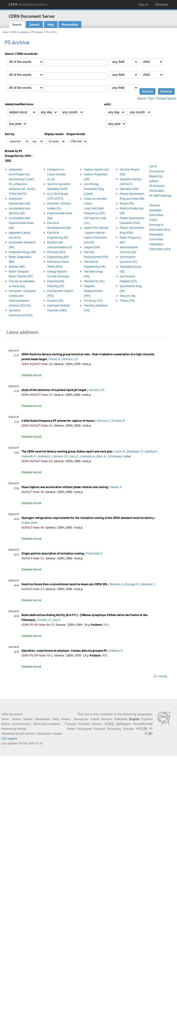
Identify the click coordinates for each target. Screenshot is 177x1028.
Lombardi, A (87, 456)
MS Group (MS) (93, 301)
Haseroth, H (29, 456)
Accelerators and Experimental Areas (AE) (21, 223)
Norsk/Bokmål (143, 724)
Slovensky (114, 729)
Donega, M (132, 584)
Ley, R (56, 620)
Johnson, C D (70, 359)
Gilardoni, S (148, 584)
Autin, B (120, 451)
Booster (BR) (17, 267)
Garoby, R (151, 451)
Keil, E (74, 456)
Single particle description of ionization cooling (53, 553)
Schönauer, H (116, 456)
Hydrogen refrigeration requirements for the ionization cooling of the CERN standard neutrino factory (88, 518)
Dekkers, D (116, 651)
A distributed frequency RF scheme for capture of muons (58, 421)
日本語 (109, 724)
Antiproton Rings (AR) (22, 252)
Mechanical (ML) (94, 281)
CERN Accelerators (20, 32)
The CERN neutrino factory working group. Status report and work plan (67, 451)
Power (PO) (127, 203)
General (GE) (55, 301)
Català (94, 719)
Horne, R (54, 359)
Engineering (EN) (58, 257)
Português (84, 729)
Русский (99, 729)
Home (5, 32)
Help (50, 24)
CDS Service (27, 734)
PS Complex (37, 32)
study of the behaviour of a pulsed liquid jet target (54, 390)
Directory (161, 4)
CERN (28, 4)
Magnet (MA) (92, 247)
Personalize (70, 24)
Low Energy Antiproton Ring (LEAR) (94, 189)
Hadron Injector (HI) (96, 169)
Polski (71, 729)
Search (17, 24)
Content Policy (21, 724)
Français (70, 724)
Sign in (143, 4)
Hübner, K (44, 456)
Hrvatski (84, 724)
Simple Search (166, 98)
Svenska (128, 729)
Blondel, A (116, 584)
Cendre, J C (44, 620)
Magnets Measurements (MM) (93, 291)
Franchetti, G (94, 553)
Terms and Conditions (46, 724)
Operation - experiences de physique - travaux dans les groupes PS (64, 651)
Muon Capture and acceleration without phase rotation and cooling (65, 487)
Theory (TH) (127, 301)
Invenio (21, 729)
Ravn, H (101, 456)
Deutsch (106, 719)
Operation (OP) (129, 189)
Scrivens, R (118, 421)
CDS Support (9, 738)
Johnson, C (103, 421)
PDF (106, 625)
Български (81, 719)
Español (147, 719)
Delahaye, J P (135, 451)
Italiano (97, 724)
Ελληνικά (120, 719)
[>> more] (160, 676)
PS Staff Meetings (160, 196)
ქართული (123, 724)
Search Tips (145, 98)
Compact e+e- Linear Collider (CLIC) (56, 174)
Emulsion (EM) (56, 252)
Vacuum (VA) (128, 296)
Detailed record (31, 375)
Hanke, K (116, 487)
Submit (34, 24)
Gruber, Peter (30, 523)
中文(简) (142, 729)
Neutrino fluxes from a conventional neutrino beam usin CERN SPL (64, 584)
